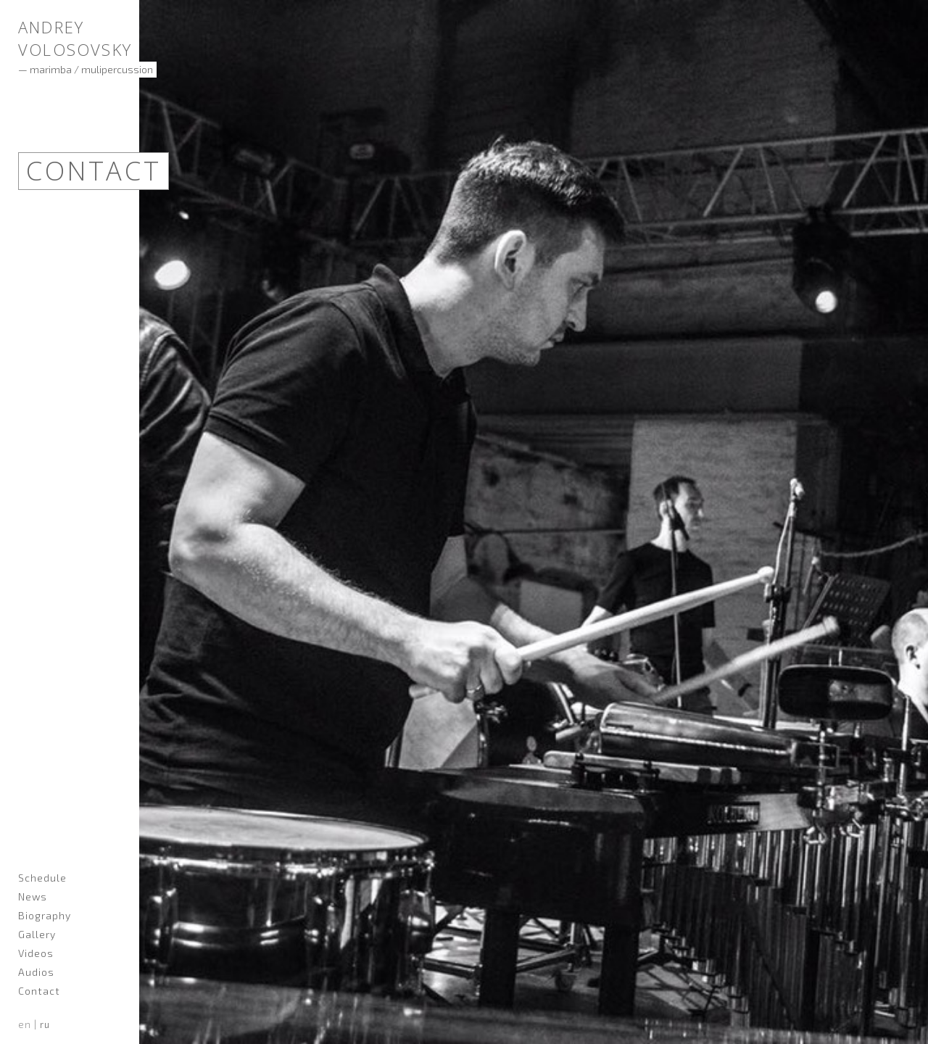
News (32, 896)
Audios (36, 972)
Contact (39, 991)
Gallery (37, 934)
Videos (36, 953)
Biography (44, 915)
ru (45, 1024)
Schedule (42, 877)
